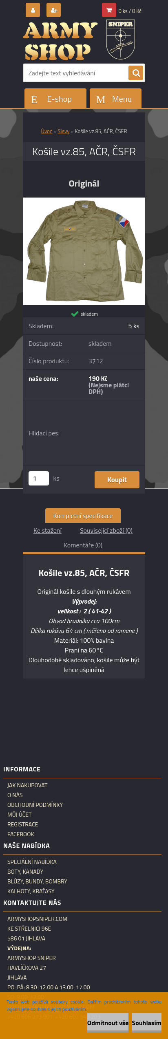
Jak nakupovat (27, 785)
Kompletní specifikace (83, 516)
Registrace (22, 824)
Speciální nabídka (32, 862)
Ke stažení (47, 530)
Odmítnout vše (108, 1023)
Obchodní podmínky (35, 805)
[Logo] (79, 40)
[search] (135, 73)
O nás (15, 795)
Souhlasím (146, 1023)
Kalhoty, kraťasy (31, 891)
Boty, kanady (25, 871)
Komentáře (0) (83, 545)
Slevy (64, 131)
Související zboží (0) (106, 530)
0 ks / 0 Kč (130, 11)
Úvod (47, 131)
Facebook (20, 834)
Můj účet (19, 814)
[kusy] (39, 478)
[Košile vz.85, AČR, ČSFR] (84, 201)
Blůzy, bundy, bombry (37, 881)
